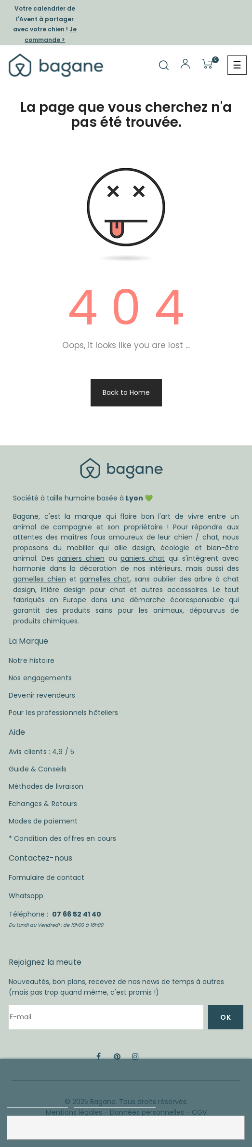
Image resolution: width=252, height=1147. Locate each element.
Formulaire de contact (46, 877)
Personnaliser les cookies (115, 1103)
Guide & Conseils (37, 769)
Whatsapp (26, 896)
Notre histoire (31, 660)
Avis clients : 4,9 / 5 (41, 751)
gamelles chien (39, 579)
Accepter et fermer (126, 1127)
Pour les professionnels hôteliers (64, 712)
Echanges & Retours (43, 804)
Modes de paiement (43, 821)
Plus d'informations (37, 1103)
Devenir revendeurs (42, 695)
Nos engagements (40, 678)
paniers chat (142, 558)
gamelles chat (105, 579)
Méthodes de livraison (46, 786)
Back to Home (126, 392)
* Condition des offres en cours (62, 838)
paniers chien (81, 558)
